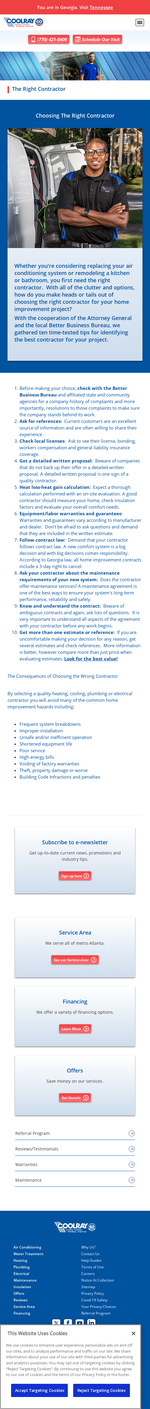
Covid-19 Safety (94, 1300)
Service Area (24, 1307)
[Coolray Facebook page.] (68, 1323)
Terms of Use (92, 1267)
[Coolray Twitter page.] (56, 1323)
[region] (70, 1366)
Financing (22, 1313)
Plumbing (22, 1267)
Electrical (21, 1274)
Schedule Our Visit (97, 39)
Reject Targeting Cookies (101, 1390)
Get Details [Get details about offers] (75, 1097)
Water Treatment (29, 1254)
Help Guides (91, 1260)
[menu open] (140, 22)
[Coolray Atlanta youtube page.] (80, 1323)
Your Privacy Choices (98, 1307)
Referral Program (95, 1313)
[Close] (133, 1333)
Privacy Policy (92, 1293)
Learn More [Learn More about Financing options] (75, 1028)
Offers (19, 1293)
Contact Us (90, 1254)
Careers (88, 1274)
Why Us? (88, 1247)
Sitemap (88, 1287)
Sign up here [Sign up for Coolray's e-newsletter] (75, 875)
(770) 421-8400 (49, 39)
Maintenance (25, 1280)
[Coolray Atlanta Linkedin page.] (91, 1323)
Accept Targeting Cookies (39, 1390)
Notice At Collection (97, 1280)
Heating (20, 1260)
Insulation (22, 1287)
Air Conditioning (27, 1247)
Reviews (21, 1300)
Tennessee (101, 7)
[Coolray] (24, 22)
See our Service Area (75, 959)
